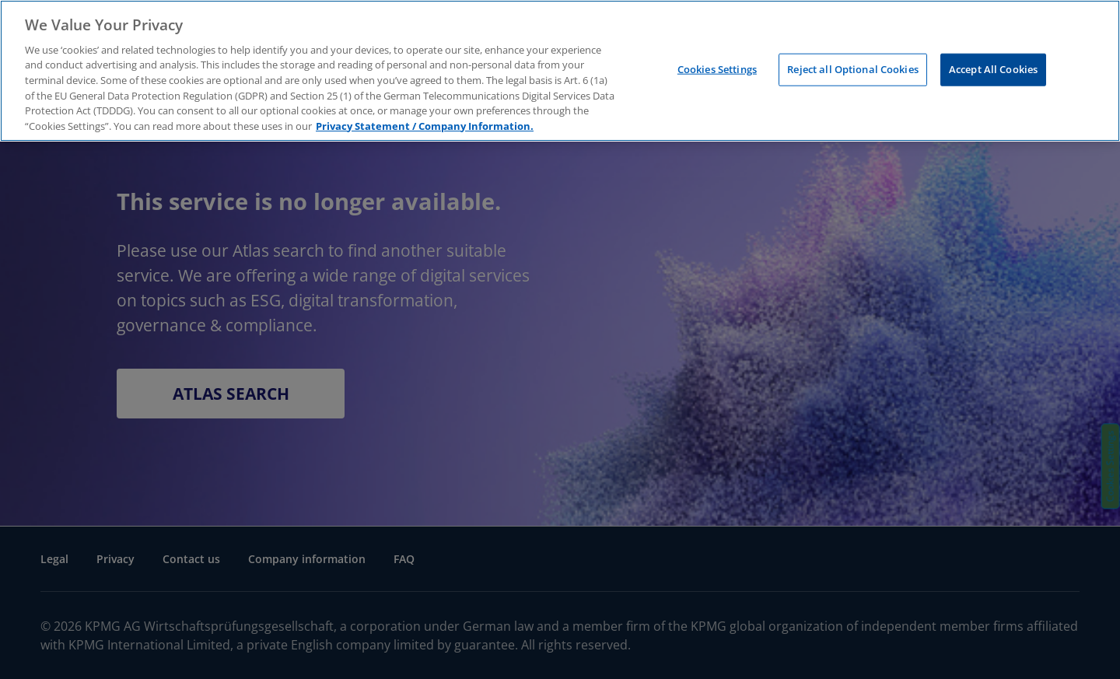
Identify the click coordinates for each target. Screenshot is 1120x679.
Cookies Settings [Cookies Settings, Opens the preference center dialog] (717, 69)
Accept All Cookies (993, 69)
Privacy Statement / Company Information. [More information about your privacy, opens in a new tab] (425, 126)
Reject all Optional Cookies (853, 69)
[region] (560, 71)
